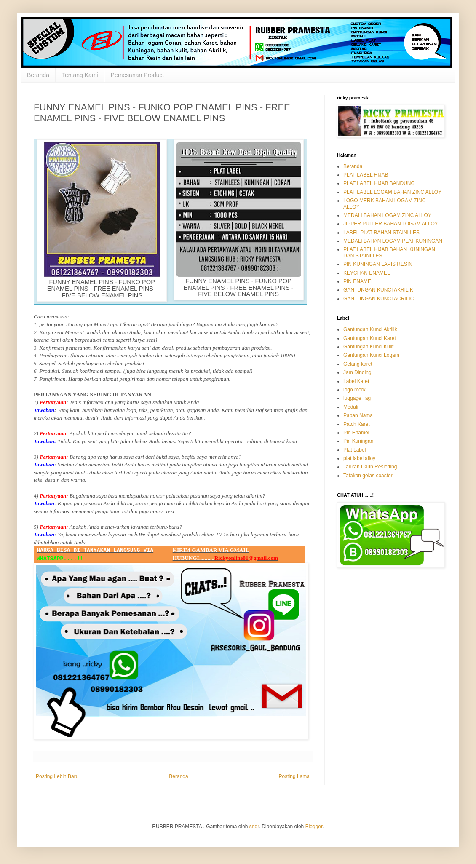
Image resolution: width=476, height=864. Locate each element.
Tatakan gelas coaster (368, 476)
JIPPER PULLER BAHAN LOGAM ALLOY (390, 224)
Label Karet (356, 381)
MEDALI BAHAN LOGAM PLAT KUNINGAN (392, 241)
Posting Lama (294, 776)
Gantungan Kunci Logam (371, 355)
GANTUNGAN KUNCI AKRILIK (378, 290)
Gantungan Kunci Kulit (368, 347)
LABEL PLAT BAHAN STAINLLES (381, 232)
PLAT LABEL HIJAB (365, 175)
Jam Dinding (357, 372)
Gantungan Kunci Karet (369, 338)
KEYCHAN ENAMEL (366, 273)
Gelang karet (357, 364)
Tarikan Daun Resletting (370, 467)
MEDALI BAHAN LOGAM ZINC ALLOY (387, 215)
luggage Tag (357, 398)
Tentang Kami (80, 75)
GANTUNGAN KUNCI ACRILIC (378, 299)
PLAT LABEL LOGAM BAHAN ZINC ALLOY (392, 192)
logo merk (354, 390)
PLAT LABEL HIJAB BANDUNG (379, 183)
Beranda (38, 75)
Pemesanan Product (137, 75)
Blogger (314, 826)
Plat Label (354, 450)
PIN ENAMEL (358, 281)
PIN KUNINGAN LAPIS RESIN (377, 264)
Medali (350, 407)
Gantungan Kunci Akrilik (370, 329)
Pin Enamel (356, 433)
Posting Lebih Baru (57, 776)
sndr (254, 826)
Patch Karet (356, 424)
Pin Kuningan (358, 441)
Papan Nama (358, 415)
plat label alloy (359, 458)
